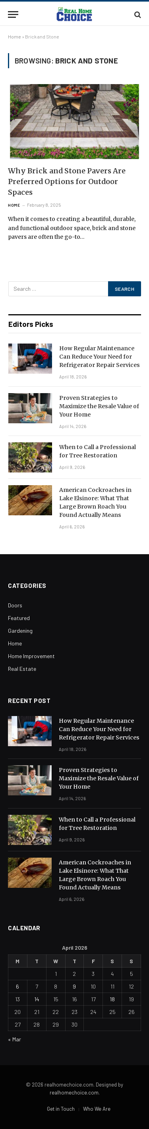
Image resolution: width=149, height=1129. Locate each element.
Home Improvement (31, 656)
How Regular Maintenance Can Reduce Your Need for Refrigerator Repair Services (99, 357)
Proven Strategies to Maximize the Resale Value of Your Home (99, 406)
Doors (15, 605)
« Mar (14, 1039)
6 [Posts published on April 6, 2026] (17, 986)
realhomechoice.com (74, 1092)
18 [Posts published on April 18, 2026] (112, 999)
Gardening (20, 630)
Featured (19, 617)
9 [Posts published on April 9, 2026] (74, 986)
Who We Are (96, 1109)
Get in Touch (61, 1109)
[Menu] (13, 14)
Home (14, 36)
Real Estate (22, 668)
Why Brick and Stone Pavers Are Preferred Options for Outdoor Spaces (67, 181)
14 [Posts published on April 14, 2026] (36, 999)
